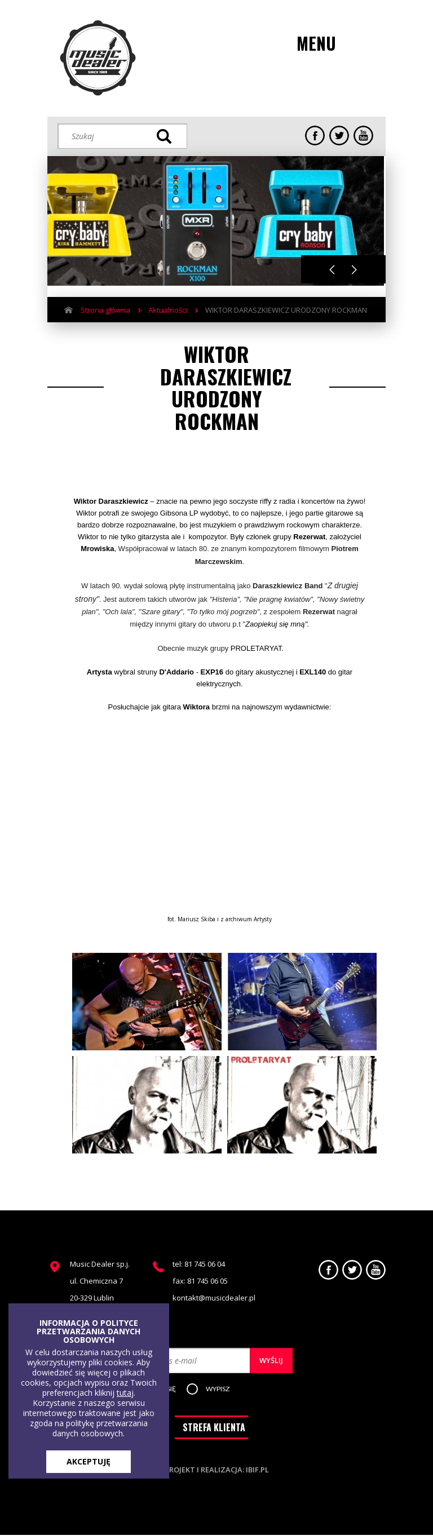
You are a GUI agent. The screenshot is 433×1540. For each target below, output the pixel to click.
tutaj (125, 1392)
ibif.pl (257, 1475)
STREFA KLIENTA (214, 1432)
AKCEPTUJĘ (89, 1461)
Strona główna (105, 310)
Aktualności (167, 310)
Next (354, 269)
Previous (332, 269)
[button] (227, 1389)
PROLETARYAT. (257, 648)
